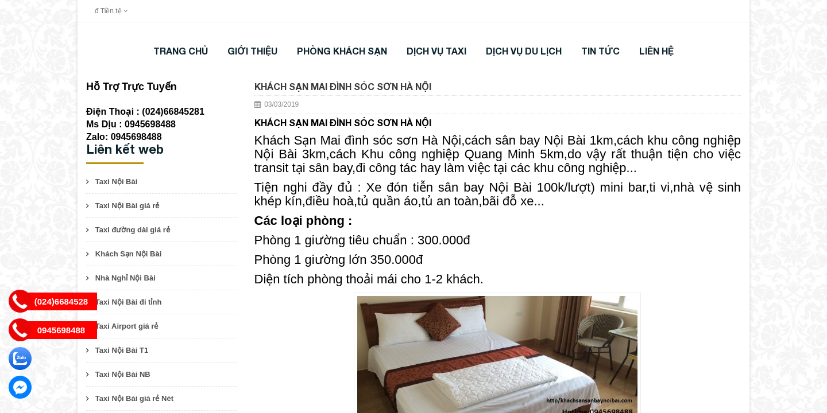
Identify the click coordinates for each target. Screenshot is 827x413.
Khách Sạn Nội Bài (128, 254)
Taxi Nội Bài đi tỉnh (128, 302)
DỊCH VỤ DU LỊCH (524, 50)
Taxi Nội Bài (116, 181)
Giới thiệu (252, 50)
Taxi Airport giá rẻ (127, 326)
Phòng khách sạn (342, 50)
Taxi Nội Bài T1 (121, 350)
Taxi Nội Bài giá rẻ (127, 205)
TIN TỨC (600, 50)
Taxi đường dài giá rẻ (132, 229)
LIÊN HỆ (656, 50)
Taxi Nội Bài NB (122, 374)
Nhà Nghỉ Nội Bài (125, 278)
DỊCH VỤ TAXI (436, 50)
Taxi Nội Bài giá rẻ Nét (134, 398)
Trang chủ (180, 50)
